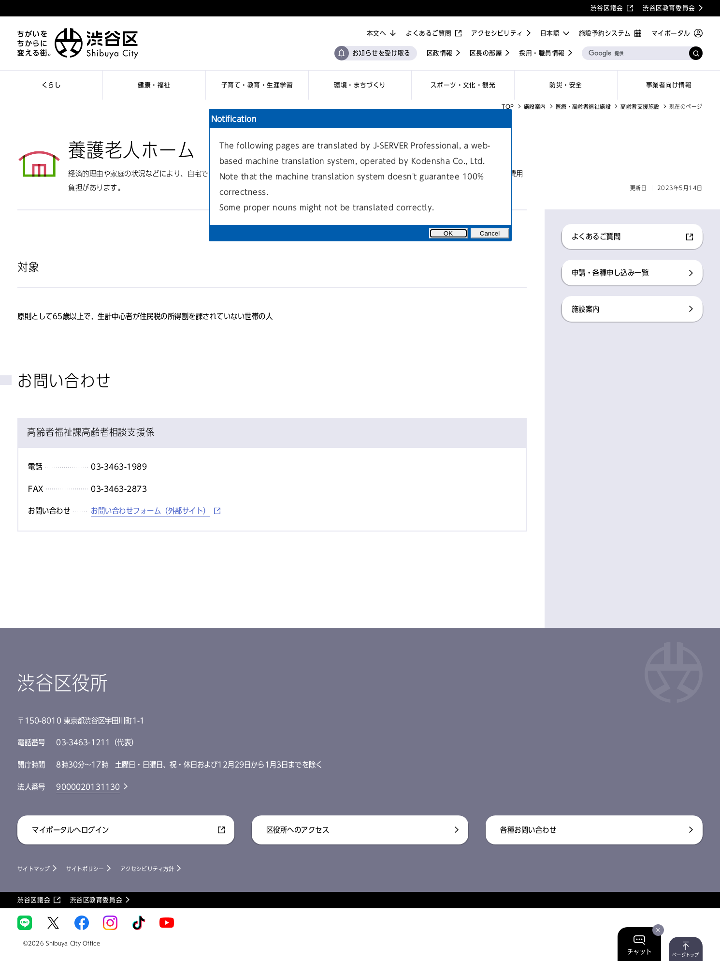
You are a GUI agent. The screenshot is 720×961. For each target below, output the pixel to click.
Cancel (490, 233)
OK (448, 233)
